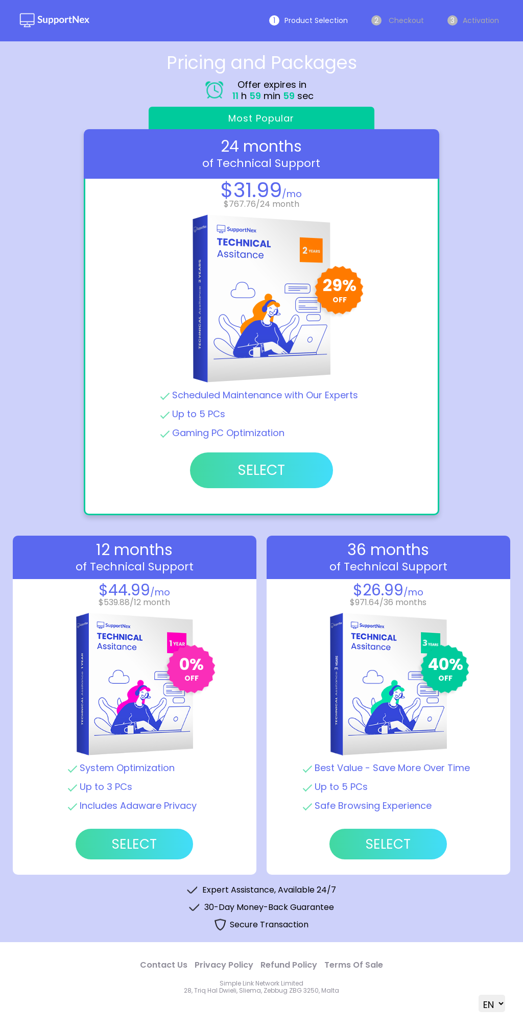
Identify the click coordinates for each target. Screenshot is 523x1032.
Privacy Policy (224, 965)
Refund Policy (288, 965)
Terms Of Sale (353, 965)
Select (134, 844)
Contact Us (163, 965)
